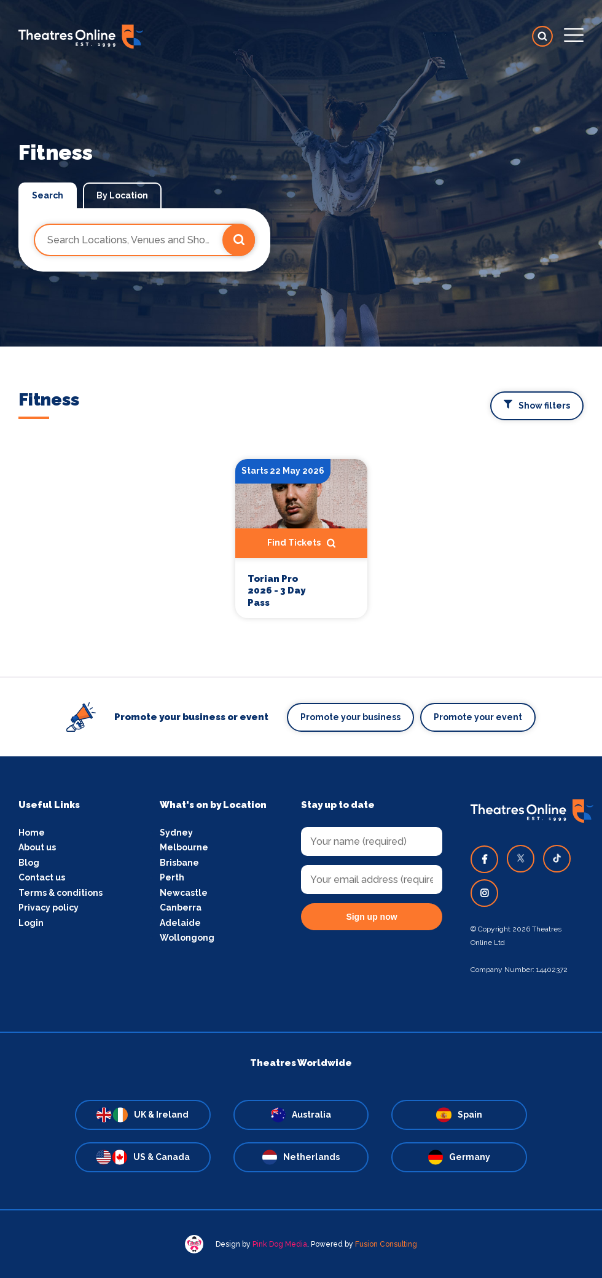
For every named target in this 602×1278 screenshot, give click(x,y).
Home (31, 832)
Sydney (176, 832)
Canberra (180, 907)
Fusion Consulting (386, 1244)
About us (37, 847)
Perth (172, 877)
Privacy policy (48, 907)
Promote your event (478, 717)
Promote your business (350, 717)
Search (47, 195)
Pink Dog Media (279, 1244)
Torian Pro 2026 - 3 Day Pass (276, 590)
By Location (122, 195)
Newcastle (184, 893)
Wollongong (187, 938)
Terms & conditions (60, 893)
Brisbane (179, 863)
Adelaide (180, 923)
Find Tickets (301, 543)
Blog (28, 863)
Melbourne (184, 847)
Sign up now (371, 917)
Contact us (41, 877)
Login (31, 923)
